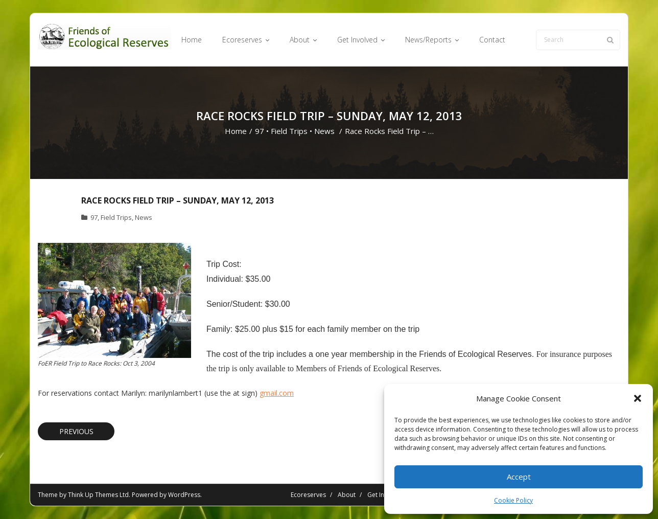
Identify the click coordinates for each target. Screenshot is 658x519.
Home (236, 131)
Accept (519, 476)
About (347, 494)
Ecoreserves (308, 494)
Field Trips (289, 131)
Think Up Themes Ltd (98, 494)
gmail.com (277, 393)
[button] (637, 398)
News (324, 131)
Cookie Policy (513, 500)
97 (259, 131)
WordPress (184, 494)
